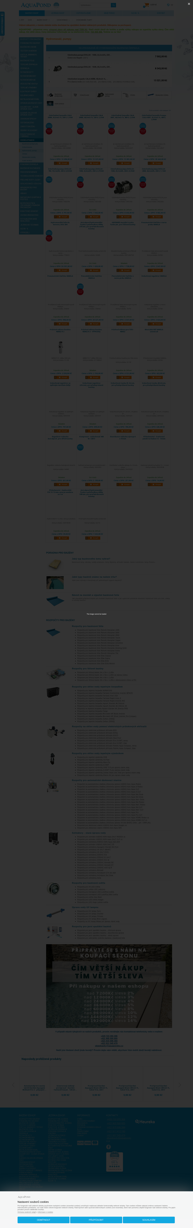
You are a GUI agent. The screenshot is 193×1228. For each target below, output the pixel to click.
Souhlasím (147, 1219)
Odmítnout (44, 1219)
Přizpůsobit (96, 1219)
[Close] (189, 4)
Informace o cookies (47, 1212)
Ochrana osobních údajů (28, 1212)
